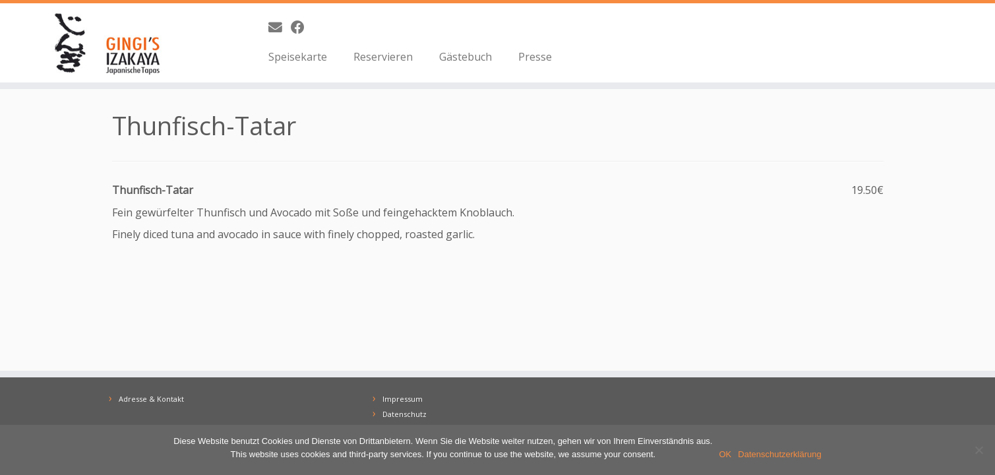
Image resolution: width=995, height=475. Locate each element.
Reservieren (383, 56)
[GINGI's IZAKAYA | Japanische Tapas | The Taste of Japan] (114, 43)
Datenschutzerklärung (779, 454)
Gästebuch (465, 56)
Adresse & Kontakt (151, 399)
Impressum (402, 399)
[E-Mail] (279, 27)
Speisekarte (297, 56)
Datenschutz (404, 414)
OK (725, 454)
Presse (535, 56)
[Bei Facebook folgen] (302, 27)
